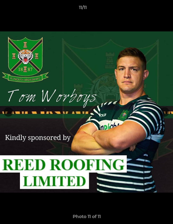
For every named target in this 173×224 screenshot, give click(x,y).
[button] (150, 9)
